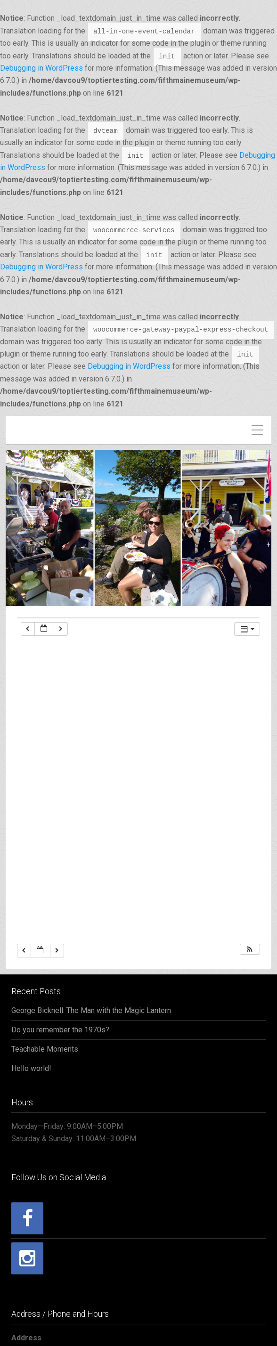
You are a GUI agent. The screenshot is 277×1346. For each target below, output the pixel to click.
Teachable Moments (44, 1049)
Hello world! (31, 1068)
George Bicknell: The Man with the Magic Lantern (91, 1010)
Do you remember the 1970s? (60, 1029)
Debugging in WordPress (41, 68)
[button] (249, 949)
